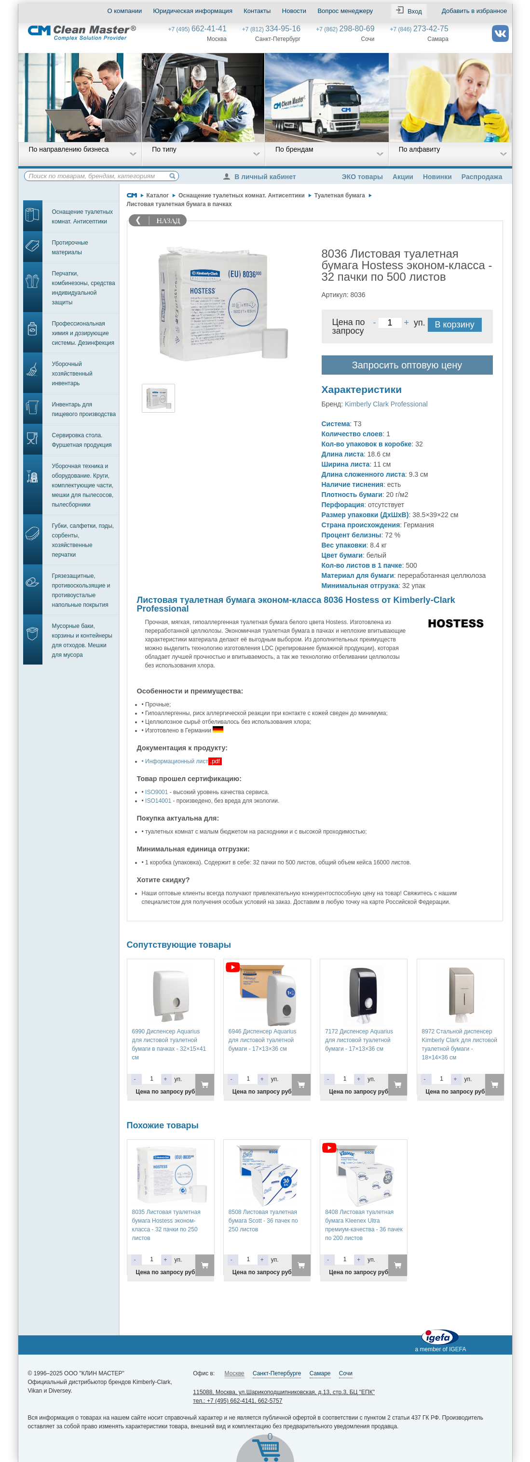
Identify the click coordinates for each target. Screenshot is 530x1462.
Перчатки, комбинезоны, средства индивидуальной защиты (83, 288)
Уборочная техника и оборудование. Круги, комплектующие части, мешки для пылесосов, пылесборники (83, 485)
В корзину (455, 324)
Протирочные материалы (70, 247)
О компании (125, 10)
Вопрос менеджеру (345, 10)
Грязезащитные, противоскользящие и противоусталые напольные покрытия (81, 590)
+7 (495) (197, 29)
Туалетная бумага (339, 195)
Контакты (257, 10)
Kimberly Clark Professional (386, 404)
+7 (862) (345, 29)
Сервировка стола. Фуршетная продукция (82, 440)
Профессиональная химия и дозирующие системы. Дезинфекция (83, 333)
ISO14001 (158, 800)
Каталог (158, 195)
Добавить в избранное (474, 10)
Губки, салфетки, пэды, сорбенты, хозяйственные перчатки (83, 540)
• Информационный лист (175, 761)
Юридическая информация (192, 10)
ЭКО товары (362, 177)
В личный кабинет (262, 177)
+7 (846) (419, 29)
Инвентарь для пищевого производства (84, 409)
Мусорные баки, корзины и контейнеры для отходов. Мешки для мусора (82, 640)
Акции (403, 177)
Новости (294, 10)
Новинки (437, 177)
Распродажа (482, 177)
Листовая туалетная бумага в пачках (179, 204)
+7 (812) (271, 29)
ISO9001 (156, 792)
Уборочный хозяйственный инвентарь (72, 374)
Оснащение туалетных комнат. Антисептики (82, 217)
